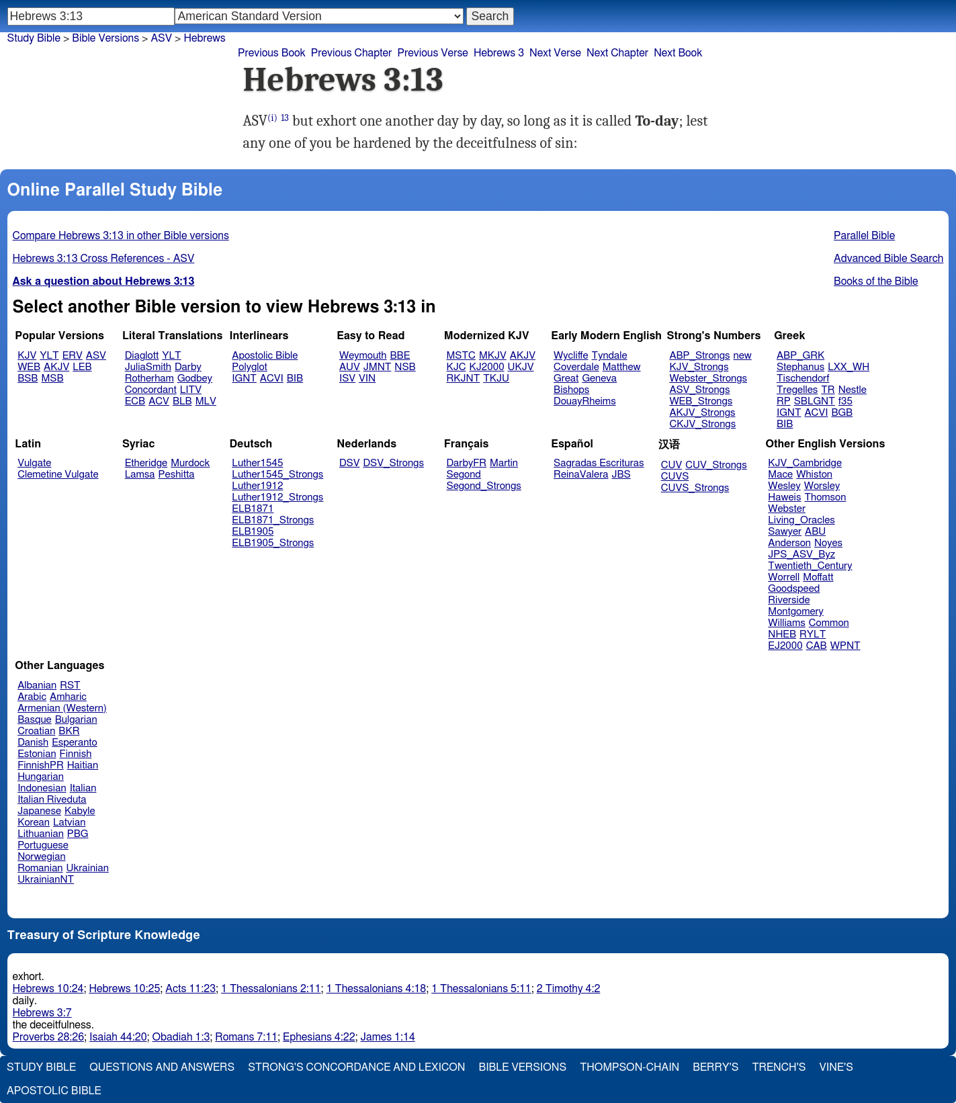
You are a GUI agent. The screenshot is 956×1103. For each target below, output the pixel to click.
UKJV (521, 367)
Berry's (715, 1067)
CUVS (675, 477)
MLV (205, 401)
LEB (82, 367)
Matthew (622, 367)
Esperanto (74, 743)
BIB (295, 378)
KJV (26, 356)
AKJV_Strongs (702, 413)
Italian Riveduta (51, 800)
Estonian (36, 754)
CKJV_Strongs (702, 424)
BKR (68, 731)
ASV (161, 38)
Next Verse (555, 53)
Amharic (68, 697)
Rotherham (149, 378)
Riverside (789, 600)
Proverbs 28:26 (49, 1037)
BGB (842, 413)
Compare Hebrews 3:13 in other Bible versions (121, 235)
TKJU (496, 378)
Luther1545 (257, 463)
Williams (787, 623)
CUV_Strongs (715, 465)
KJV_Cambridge (805, 463)
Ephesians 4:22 (319, 1037)
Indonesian (42, 788)
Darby (188, 367)
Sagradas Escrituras (599, 463)
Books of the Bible (876, 281)
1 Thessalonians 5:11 (481, 988)
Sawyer (784, 532)
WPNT (845, 646)
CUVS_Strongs (695, 488)
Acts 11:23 (190, 988)
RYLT (812, 634)
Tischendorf (803, 378)
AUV (349, 367)
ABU (815, 532)
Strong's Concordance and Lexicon (356, 1067)
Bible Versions (105, 38)
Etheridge (146, 463)
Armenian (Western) (62, 708)
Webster (787, 509)
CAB (816, 646)
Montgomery (796, 612)
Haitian (83, 765)
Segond (464, 475)
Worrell (783, 577)
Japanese (39, 811)
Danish (32, 743)
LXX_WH (848, 367)
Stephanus (800, 367)
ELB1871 (252, 509)
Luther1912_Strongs (277, 497)
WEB (28, 367)
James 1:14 (388, 1037)
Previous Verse (432, 53)
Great (566, 378)
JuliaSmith (148, 367)
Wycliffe (571, 356)
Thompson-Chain (629, 1067)
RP (784, 401)
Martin (504, 463)
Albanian (36, 685)
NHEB (782, 634)
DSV (349, 463)
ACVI (272, 378)
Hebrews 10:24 (48, 988)
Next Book (678, 53)
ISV (347, 378)
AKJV (56, 367)
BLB (182, 401)
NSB (404, 367)
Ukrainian (88, 868)
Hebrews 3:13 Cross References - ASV (104, 258)
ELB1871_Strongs (273, 520)
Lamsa (140, 475)
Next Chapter (617, 53)
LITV (191, 390)
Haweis (784, 497)
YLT (49, 356)
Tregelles (797, 390)
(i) (272, 118)
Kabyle (79, 811)
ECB (135, 401)
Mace (780, 475)
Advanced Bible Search (888, 258)
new (743, 356)
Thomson (825, 497)
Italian (83, 788)
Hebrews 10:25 (124, 988)
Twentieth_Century (810, 566)
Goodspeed (794, 589)
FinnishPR (40, 765)
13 (285, 118)
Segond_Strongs (484, 486)
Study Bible (33, 38)
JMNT (377, 367)
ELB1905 (252, 532)
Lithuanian (40, 834)
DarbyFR (467, 463)
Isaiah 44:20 (117, 1037)
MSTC (461, 356)
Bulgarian (76, 720)
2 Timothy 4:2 (569, 988)
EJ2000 (785, 646)
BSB (27, 378)
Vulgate (34, 463)
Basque (34, 720)
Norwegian (41, 857)
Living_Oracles (801, 520)
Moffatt (818, 577)
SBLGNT (814, 401)
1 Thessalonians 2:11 (271, 988)
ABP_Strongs (699, 356)
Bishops (571, 390)
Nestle (852, 390)
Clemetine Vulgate (57, 475)
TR (827, 390)
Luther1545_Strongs (277, 475)
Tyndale (609, 356)
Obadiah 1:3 (181, 1037)
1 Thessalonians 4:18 (377, 988)
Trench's (779, 1067)
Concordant (151, 390)
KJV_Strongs (698, 367)
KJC (456, 367)
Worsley (822, 486)
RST (70, 685)
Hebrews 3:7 (42, 1013)
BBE (400, 356)
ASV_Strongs (699, 390)
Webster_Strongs (708, 378)
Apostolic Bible (54, 1091)
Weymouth (363, 356)
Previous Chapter (351, 53)
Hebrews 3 (499, 53)
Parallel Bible (864, 235)
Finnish (76, 754)
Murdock (190, 463)
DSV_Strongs (393, 463)
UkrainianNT (45, 880)
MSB (52, 378)
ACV (158, 401)
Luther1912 (257, 486)
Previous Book (272, 53)
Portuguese (43, 845)
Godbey (194, 378)
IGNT (244, 378)
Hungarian (40, 777)
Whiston (814, 475)
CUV (672, 465)
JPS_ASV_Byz (801, 554)
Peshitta (177, 475)
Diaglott (142, 356)
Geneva (599, 378)
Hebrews (204, 38)
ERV (72, 356)
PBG (78, 834)
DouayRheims (585, 401)
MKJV (493, 356)
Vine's (836, 1067)
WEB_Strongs (700, 401)
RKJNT (463, 378)
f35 (845, 401)
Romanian (39, 868)
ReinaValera (581, 475)
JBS (620, 475)
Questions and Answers (161, 1067)
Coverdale (576, 367)
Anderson (789, 543)
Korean (33, 823)
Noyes (828, 543)
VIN (367, 378)
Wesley (784, 486)
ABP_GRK (800, 356)
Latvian (69, 823)
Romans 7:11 (246, 1037)
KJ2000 (487, 367)
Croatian (36, 731)
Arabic (31, 697)
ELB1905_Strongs (273, 543)
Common (829, 623)
